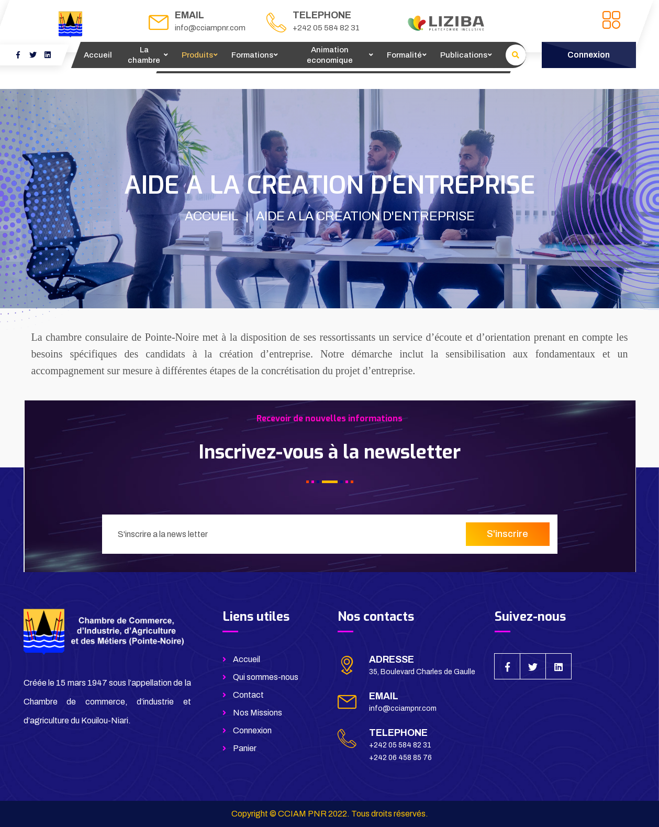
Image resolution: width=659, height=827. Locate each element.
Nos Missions (257, 712)
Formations (252, 55)
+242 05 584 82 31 (326, 28)
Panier (244, 748)
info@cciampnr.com (210, 28)
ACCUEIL (211, 216)
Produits (197, 55)
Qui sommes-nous (265, 677)
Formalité (404, 55)
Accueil (98, 55)
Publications (463, 55)
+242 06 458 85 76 (400, 758)
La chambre (144, 55)
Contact (248, 694)
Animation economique (330, 55)
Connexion (252, 730)
